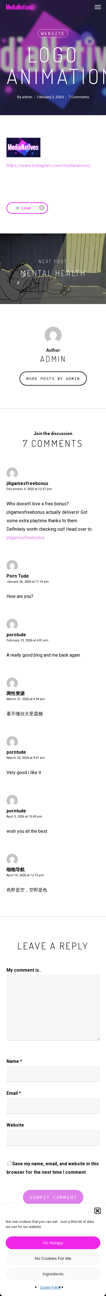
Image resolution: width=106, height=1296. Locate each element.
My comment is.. (24, 970)
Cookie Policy (50, 1288)
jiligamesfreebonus (27, 483)
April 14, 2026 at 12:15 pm (25, 875)
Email (14, 1093)
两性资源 (16, 693)
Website (53, 33)
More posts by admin (53, 378)
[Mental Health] (53, 268)
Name (14, 1061)
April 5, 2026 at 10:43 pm (24, 816)
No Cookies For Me (53, 1258)
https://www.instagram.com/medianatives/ (49, 165)
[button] (97, 1211)
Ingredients (52, 1273)
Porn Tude (18, 576)
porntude (16, 634)
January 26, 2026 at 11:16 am (28, 581)
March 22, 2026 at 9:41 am (26, 758)
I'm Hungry (53, 1242)
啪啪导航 (16, 869)
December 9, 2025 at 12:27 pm (29, 489)
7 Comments (78, 97)
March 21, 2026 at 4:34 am (26, 699)
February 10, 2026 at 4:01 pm (27, 640)
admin (27, 97)
